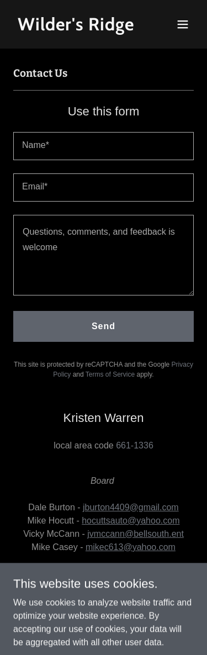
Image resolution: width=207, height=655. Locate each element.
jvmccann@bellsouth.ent (135, 533)
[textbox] (103, 146)
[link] (76, 27)
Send (103, 326)
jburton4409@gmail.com (131, 507)
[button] (183, 24)
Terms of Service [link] (110, 374)
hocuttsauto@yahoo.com (130, 520)
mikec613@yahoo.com (131, 547)
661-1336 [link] (134, 445)
